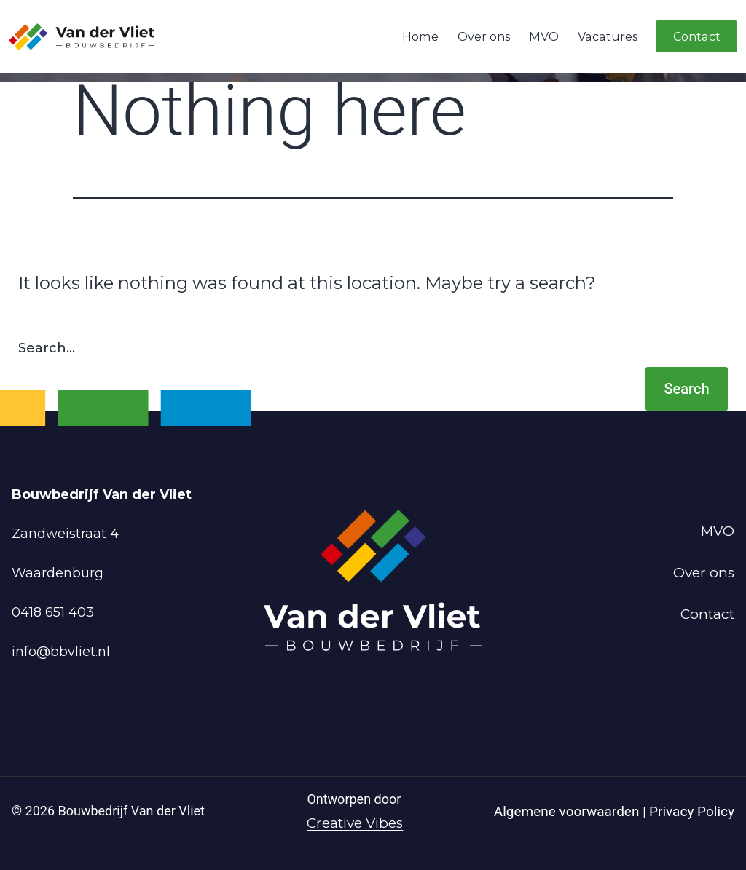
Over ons (484, 36)
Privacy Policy (691, 811)
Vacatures (607, 36)
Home (420, 36)
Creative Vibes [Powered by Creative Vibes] (355, 823)
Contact (697, 36)
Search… (46, 348)
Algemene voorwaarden (568, 811)
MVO (544, 36)
